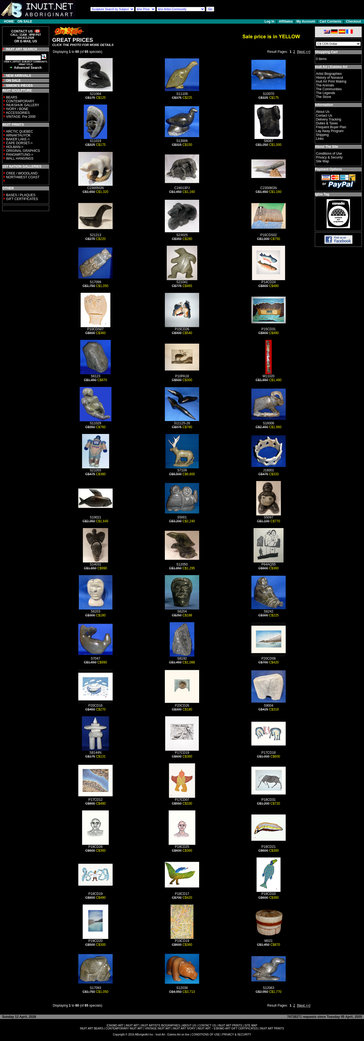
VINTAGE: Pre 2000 (20, 117)
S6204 (182, 611)
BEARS (11, 97)
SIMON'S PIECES (19, 86)
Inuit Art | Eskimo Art (331, 67)
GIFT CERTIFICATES (22, 199)
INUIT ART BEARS (91, 1028)
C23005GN (95, 188)
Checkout (353, 21)
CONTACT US (207, 1025)
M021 (268, 941)
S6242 (268, 611)
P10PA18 (182, 376)
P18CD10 (268, 894)
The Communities (329, 89)
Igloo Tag (322, 194)
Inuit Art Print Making (331, 81)
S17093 (95, 988)
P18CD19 (95, 894)
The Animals (325, 85)
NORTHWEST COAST (22, 177)
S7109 (182, 470)
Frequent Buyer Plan (331, 127)
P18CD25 (182, 847)
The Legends (325, 93)
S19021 (95, 517)
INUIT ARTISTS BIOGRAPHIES (160, 1025)
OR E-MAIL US (25, 41)
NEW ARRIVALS (18, 76)
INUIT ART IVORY (184, 1028)
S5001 (182, 517)
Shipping (322, 135)
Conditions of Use (329, 153)
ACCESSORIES (18, 113)
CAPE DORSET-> (19, 143)
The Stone (323, 97)
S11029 (95, 423)
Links (320, 139)
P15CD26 (182, 329)
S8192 (182, 658)
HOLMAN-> (14, 147)
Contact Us (324, 116)
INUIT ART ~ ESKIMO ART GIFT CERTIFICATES (228, 1028)
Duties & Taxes (327, 123)
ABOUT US (189, 1025)
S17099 (95, 282)
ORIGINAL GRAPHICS (23, 151)
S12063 (268, 988)
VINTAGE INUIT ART (158, 1028)
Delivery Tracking (328, 119)
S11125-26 (182, 423)
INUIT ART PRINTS (230, 1025)
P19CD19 (182, 941)
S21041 (182, 282)
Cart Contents (330, 21)
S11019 (95, 141)
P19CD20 (95, 941)
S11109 (182, 94)
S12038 (182, 988)
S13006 (182, 141)
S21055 (95, 470)
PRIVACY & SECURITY (236, 1034)
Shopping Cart (326, 52)
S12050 (182, 564)
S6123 (95, 376)
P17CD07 (182, 800)
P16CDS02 (268, 235)
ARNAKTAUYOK (18, 135)
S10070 (268, 94)
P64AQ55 (268, 564)
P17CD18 (268, 753)
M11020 (268, 376)
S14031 (95, 564)
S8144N (95, 753)
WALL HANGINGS (19, 158)
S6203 (95, 611)
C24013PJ (182, 188)
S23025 (182, 235)
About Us (322, 112)
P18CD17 (182, 894)
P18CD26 (95, 847)
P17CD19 (182, 753)
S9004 (268, 705)
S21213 (95, 235)
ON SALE (25, 21)
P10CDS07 (95, 329)
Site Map (322, 161)
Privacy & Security (329, 157)
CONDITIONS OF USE (206, 1034)
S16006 (268, 423)
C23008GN (268, 188)
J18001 (268, 470)
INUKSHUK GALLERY (22, 105)
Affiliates (286, 21)
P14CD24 (268, 282)
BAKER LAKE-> (18, 139)
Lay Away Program (330, 131)
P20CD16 (95, 705)
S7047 (95, 658)
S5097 (268, 517)
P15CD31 (268, 329)
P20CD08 (268, 658)
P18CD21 (268, 847)
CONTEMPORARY (20, 101)
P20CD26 (182, 705)
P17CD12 (95, 800)
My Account (305, 21)
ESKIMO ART (115, 1025)
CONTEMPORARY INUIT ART (124, 1028)
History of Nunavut (329, 78)
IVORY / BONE (17, 109)
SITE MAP (250, 1025)
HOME (9, 21)
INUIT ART (132, 1025)
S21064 (95, 94)
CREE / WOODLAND (21, 173)
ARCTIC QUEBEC (19, 131)
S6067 (268, 141)
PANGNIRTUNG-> (19, 155)
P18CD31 (268, 800)
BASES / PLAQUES (20, 195)
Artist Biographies (329, 74)
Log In (270, 21)
